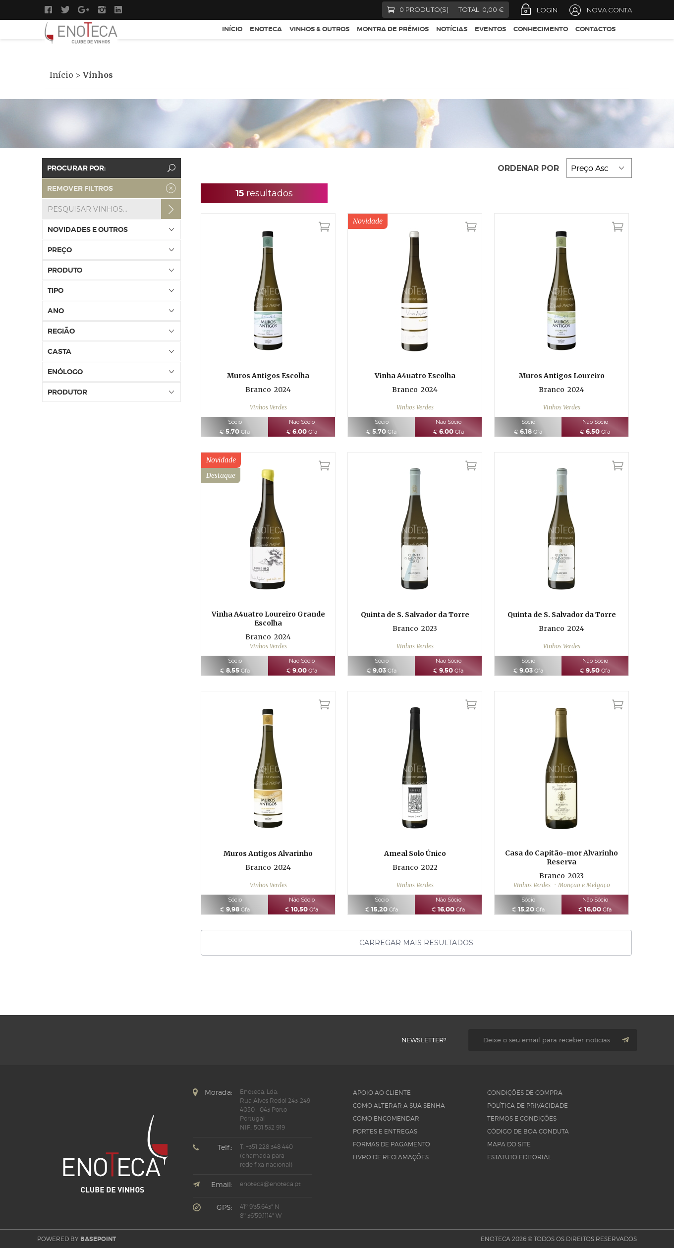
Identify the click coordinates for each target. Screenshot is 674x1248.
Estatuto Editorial (519, 1157)
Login (547, 10)
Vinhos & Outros (319, 39)
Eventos (490, 39)
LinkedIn (119, 9)
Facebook (48, 9)
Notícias (451, 39)
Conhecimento (540, 39)
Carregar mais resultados (416, 942)
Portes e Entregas (385, 1131)
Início (232, 39)
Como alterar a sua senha (399, 1105)
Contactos (595, 39)
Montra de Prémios (393, 39)
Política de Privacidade (527, 1105)
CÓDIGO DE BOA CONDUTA (528, 1131)
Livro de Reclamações (391, 1157)
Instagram (102, 9)
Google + (83, 9)
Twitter (65, 9)
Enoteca (266, 39)
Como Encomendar (386, 1118)
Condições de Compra (524, 1092)
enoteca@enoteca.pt (270, 1184)
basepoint (98, 1239)
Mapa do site (509, 1144)
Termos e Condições (522, 1118)
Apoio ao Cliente (382, 1092)
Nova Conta (609, 10)
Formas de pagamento (391, 1144)
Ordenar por (530, 168)
